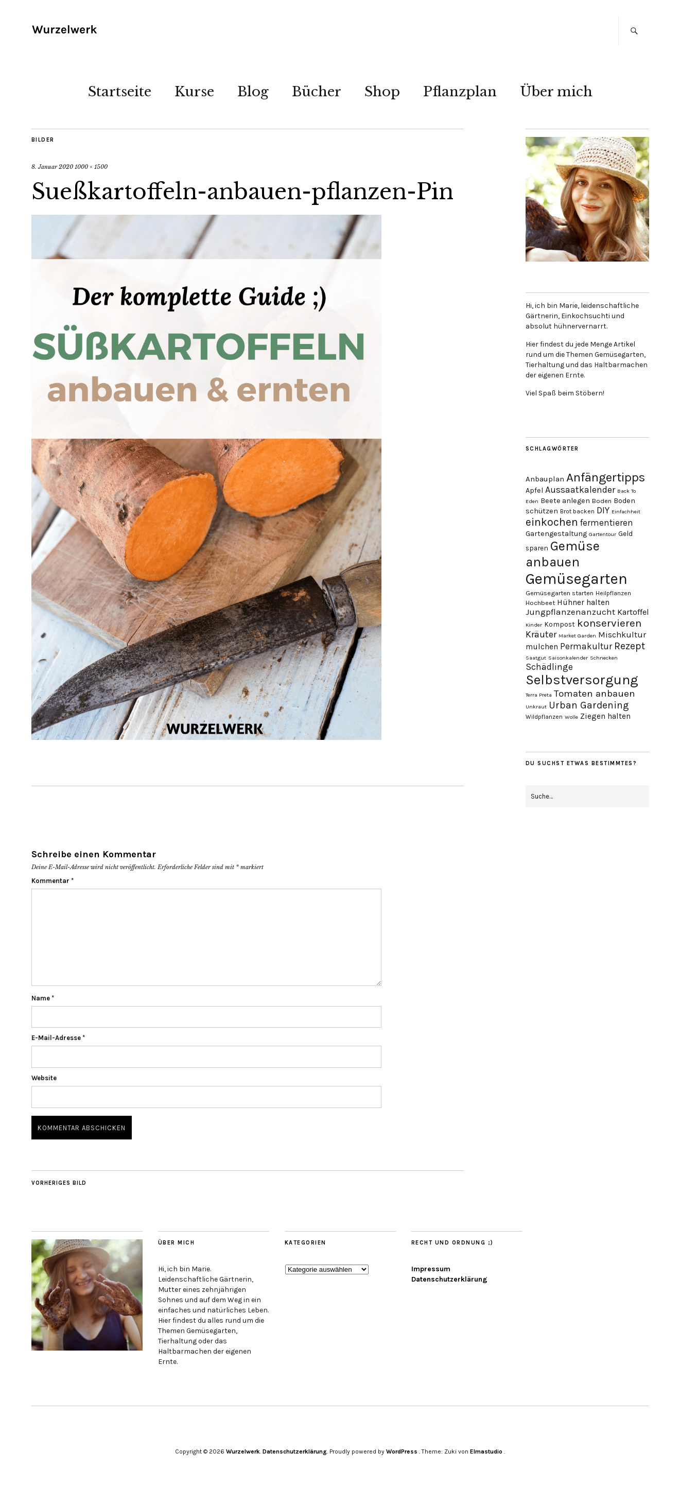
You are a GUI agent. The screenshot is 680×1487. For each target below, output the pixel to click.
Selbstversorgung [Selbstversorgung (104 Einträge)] (582, 680)
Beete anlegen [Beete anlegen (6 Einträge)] (565, 500)
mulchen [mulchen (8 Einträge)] (542, 646)
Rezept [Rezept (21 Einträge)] (629, 646)
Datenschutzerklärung (449, 1279)
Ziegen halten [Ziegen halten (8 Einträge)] (605, 716)
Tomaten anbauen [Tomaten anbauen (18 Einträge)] (594, 693)
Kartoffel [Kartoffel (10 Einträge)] (633, 612)
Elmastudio (486, 1451)
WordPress (401, 1451)
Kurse (194, 91)
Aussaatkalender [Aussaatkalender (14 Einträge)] (580, 490)
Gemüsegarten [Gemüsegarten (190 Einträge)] (576, 578)
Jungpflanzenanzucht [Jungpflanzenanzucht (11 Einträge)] (570, 612)
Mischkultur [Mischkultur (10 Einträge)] (622, 634)
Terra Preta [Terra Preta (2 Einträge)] (539, 694)
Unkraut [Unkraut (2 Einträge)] (536, 706)
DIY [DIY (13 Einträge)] (603, 510)
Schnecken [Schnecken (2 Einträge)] (604, 657)
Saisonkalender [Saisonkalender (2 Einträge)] (568, 657)
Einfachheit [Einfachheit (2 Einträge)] (626, 511)
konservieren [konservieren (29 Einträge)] (609, 623)
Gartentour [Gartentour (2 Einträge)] (602, 534)
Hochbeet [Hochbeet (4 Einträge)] (540, 603)
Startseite (119, 91)
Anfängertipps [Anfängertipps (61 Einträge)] (605, 477)
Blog (253, 91)
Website (44, 1078)
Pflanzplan (460, 91)
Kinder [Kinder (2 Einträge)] (534, 624)
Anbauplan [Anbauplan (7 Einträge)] (545, 478)
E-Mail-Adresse (58, 1038)
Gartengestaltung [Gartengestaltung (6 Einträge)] (556, 533)
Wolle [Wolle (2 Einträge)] (571, 717)
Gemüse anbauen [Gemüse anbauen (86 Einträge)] (563, 554)
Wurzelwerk (243, 1451)
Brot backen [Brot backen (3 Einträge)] (577, 511)
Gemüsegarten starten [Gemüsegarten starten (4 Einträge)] (560, 593)
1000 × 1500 (91, 166)
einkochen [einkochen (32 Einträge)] (552, 521)
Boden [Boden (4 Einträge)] (602, 501)
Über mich (556, 91)
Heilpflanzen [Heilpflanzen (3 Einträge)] (613, 593)
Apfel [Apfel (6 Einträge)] (534, 490)
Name (42, 998)
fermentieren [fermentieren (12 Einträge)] (606, 522)
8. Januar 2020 (52, 166)
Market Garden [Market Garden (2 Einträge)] (577, 635)
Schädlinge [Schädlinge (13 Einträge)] (549, 667)
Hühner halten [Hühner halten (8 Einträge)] (583, 602)
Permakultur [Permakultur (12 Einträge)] (586, 646)
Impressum (430, 1269)
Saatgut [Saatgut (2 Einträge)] (536, 657)
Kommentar (52, 881)
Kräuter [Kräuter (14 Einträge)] (541, 634)
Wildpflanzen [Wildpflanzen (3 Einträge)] (544, 716)
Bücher (316, 91)
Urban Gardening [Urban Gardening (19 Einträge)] (589, 705)
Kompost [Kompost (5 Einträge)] (559, 624)
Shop (382, 91)
